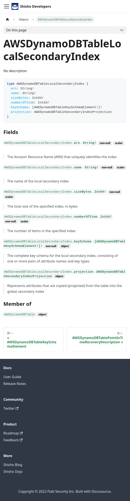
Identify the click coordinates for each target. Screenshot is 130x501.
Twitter (11, 408)
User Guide (12, 376)
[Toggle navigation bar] (6, 6)
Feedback (13, 440)
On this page (16, 30)
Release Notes (14, 383)
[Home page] (7, 19)
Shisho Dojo (12, 471)
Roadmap (13, 433)
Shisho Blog (12, 464)
